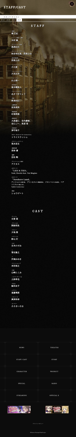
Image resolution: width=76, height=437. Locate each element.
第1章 (3, 20)
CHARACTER (22, 371)
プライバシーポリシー (38, 423)
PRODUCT (54, 371)
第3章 (13, 20)
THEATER (54, 348)
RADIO (54, 383)
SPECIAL (21, 383)
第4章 (19, 20)
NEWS (21, 348)
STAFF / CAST (21, 360)
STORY (54, 360)
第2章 (8, 20)
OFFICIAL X (54, 395)
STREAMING (22, 395)
